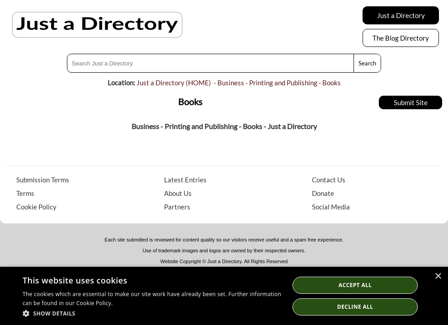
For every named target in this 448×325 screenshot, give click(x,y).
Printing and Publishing (283, 83)
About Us (178, 193)
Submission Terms (42, 180)
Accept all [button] (355, 285)
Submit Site (411, 102)
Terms (25, 193)
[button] (152, 313)
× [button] (437, 276)
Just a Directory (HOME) (174, 83)
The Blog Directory (401, 38)
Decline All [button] (355, 307)
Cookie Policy (36, 207)
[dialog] (224, 296)
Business (230, 83)
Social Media (331, 207)
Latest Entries (185, 180)
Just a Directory (401, 15)
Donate (323, 193)
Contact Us (328, 180)
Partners (177, 207)
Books (331, 83)
